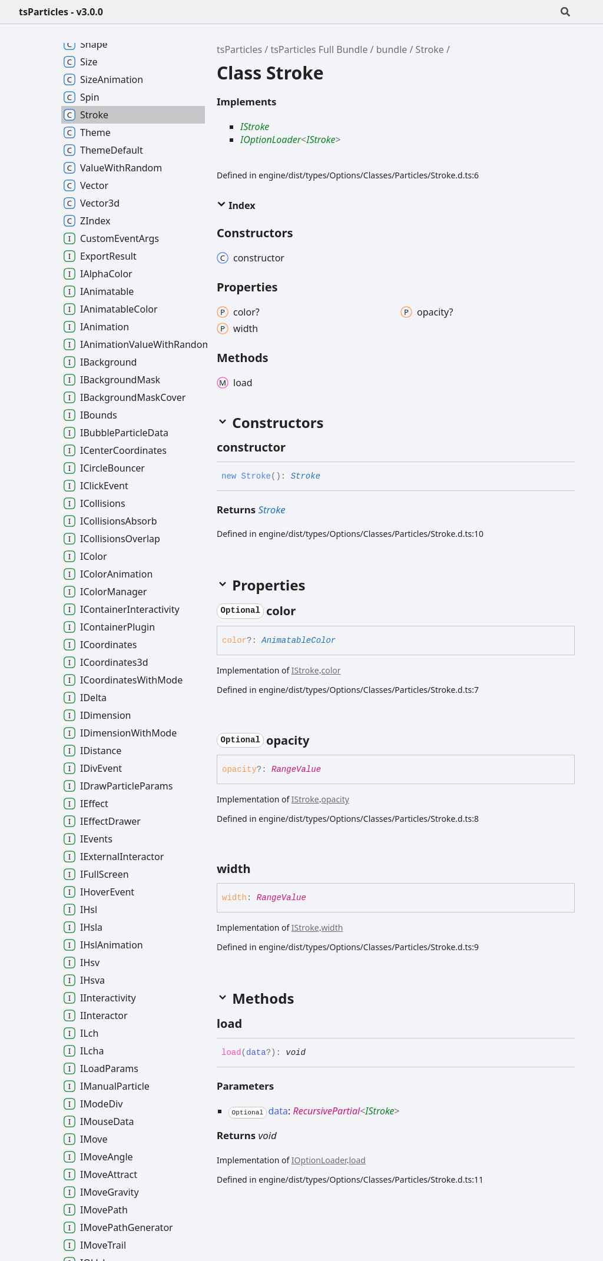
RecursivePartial (326, 1110)
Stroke (430, 49)
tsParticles (239, 49)
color (330, 670)
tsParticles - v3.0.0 (61, 11)
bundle (391, 49)
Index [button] (236, 205)
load (357, 1160)
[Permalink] (296, 447)
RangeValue (296, 769)
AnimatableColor (298, 640)
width (332, 927)
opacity (335, 799)
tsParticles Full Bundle (318, 49)
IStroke (254, 126)
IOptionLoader (270, 139)
